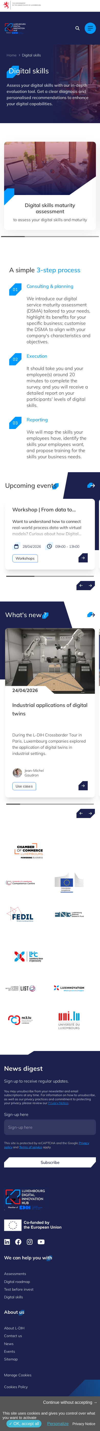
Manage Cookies (17, 1375)
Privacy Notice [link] (83, 1424)
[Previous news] (81, 813)
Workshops (25, 558)
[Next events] (90, 585)
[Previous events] (81, 585)
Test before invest (19, 1289)
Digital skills (13, 1297)
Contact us (13, 1335)
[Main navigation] (90, 28)
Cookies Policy (16, 1387)
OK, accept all (24, 1424)
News (9, 1343)
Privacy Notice (58, 1103)
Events (9, 1351)
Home (12, 55)
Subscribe (50, 1162)
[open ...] (83, 557)
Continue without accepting (70, 1402)
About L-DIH (14, 1328)
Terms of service (30, 1147)
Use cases (24, 786)
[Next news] (90, 813)
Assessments (15, 1273)
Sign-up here (16, 1114)
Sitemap (11, 1359)
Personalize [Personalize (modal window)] (58, 1424)
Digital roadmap (17, 1281)
